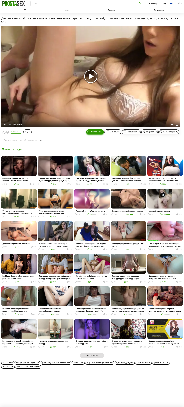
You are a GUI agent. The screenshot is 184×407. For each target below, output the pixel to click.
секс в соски (78, 363)
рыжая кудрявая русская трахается (56, 363)
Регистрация (153, 4)
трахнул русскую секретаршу (27, 363)
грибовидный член (161, 363)
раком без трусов (143, 363)
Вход (164, 4)
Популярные (159, 10)
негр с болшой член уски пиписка (100, 363)
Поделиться (151, 132)
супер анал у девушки (124, 363)
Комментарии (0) (170, 132)
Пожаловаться (133, 132)
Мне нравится (4, 132)
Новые (67, 10)
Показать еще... (92, 355)
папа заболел (8, 367)
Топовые (111, 10)
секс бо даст (8, 363)
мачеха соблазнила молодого (28, 367)
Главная (25, 10)
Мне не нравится (7, 132)
